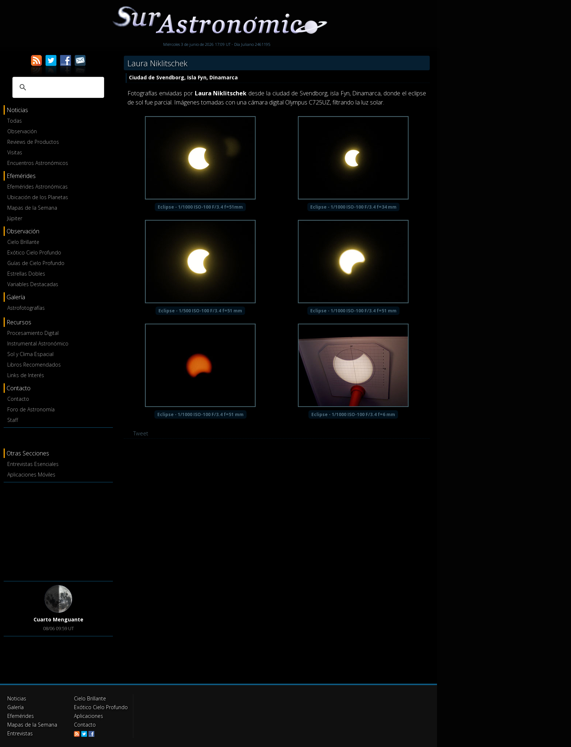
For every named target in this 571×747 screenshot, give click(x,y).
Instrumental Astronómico (37, 343)
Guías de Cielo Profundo (35, 263)
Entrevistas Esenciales (33, 464)
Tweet (140, 433)
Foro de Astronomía (31, 409)
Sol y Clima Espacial (30, 354)
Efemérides (20, 715)
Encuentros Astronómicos (37, 162)
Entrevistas (20, 733)
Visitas (14, 152)
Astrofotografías (26, 307)
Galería (15, 707)
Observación (22, 131)
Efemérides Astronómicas (37, 186)
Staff (12, 419)
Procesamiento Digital (33, 332)
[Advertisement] (58, 530)
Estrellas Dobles (26, 273)
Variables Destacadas (32, 284)
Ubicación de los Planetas (37, 197)
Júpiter (14, 218)
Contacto (18, 398)
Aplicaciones (88, 715)
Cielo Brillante (23, 241)
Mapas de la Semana (32, 207)
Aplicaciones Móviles (31, 474)
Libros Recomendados (34, 364)
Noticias (16, 698)
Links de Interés (25, 375)
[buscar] (57, 87)
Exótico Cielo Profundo (34, 252)
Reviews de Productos (33, 141)
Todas (14, 120)
